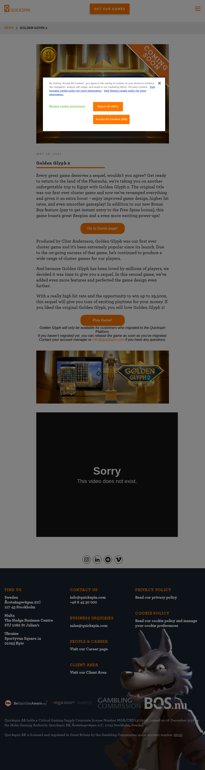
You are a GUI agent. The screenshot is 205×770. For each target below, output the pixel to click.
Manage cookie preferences (67, 106)
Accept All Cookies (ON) (111, 119)
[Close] (159, 83)
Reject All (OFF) (108, 106)
